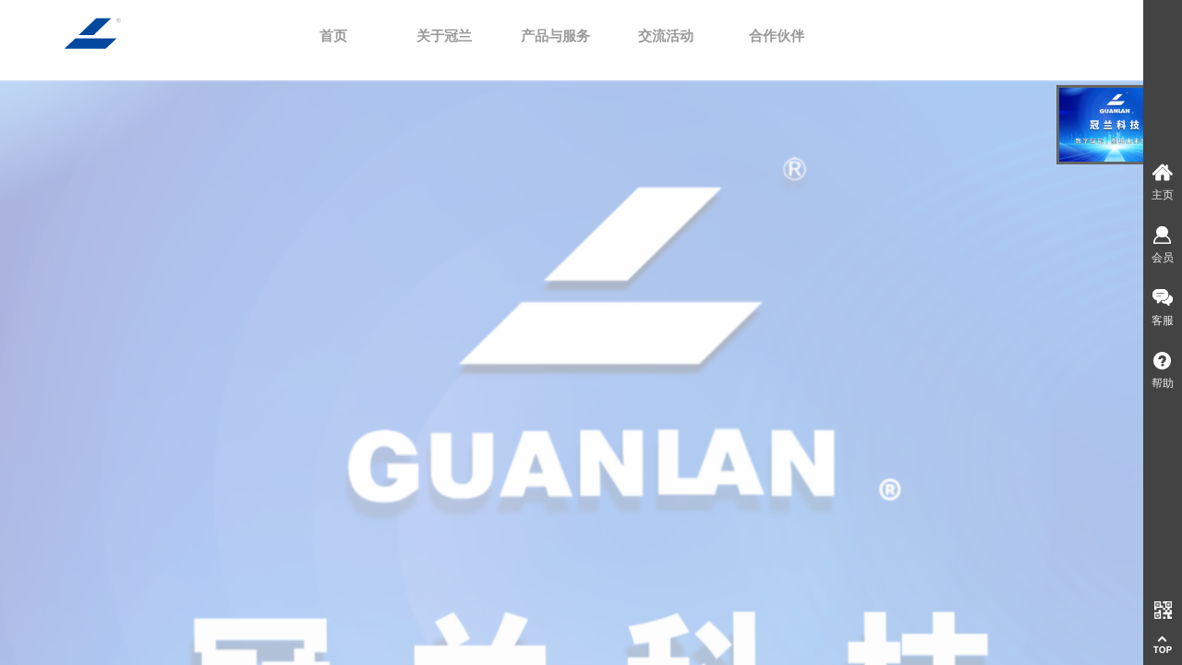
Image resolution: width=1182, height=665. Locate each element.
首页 (333, 36)
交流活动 (666, 36)
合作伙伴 (776, 36)
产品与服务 (555, 36)
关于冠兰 (444, 36)
